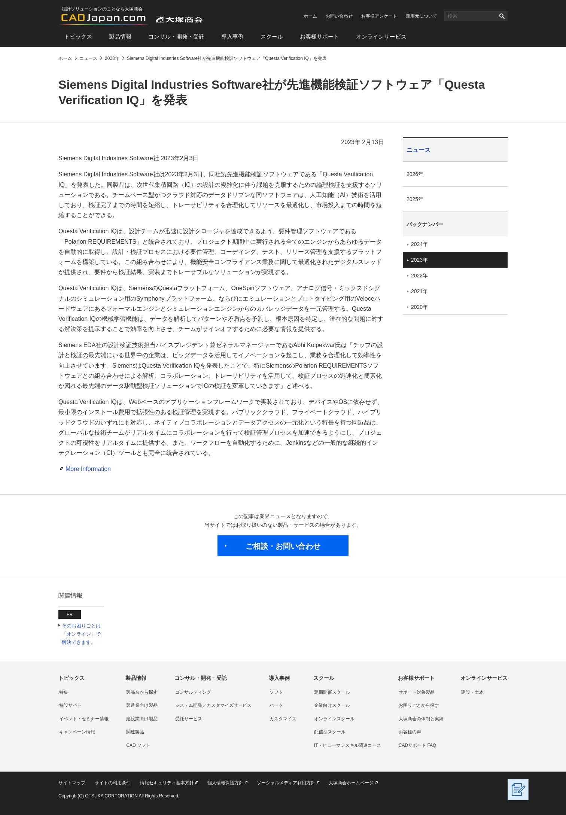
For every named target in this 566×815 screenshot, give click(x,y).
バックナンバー (425, 224)
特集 (63, 692)
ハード (276, 705)
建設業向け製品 (142, 718)
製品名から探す (142, 692)
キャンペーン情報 (77, 732)
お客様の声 (410, 732)
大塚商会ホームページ (351, 782)
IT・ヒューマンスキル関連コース (347, 745)
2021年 (419, 291)
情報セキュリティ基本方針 (167, 782)
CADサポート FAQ (417, 745)
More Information (88, 469)
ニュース (418, 150)
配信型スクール (330, 732)
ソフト (276, 692)
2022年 (419, 276)
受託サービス (188, 718)
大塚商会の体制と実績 (421, 718)
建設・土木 (472, 692)
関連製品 (135, 732)
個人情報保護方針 (225, 782)
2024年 (419, 244)
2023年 (419, 260)
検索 (502, 16)
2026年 (415, 174)
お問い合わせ (339, 16)
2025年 (415, 199)
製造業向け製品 (142, 705)
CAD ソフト (138, 745)
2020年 (419, 307)
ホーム (310, 16)
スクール (272, 36)
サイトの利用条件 (113, 782)
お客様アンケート (379, 16)
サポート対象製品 (417, 692)
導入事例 (232, 36)
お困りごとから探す (419, 705)
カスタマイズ (283, 718)
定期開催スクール (332, 692)
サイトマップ (71, 782)
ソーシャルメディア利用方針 (286, 782)
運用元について (421, 16)
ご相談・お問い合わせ (283, 546)
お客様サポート (319, 36)
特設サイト (70, 705)
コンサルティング (193, 692)
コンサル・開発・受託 (176, 36)
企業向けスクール (332, 705)
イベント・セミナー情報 (84, 718)
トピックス (78, 36)
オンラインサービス (381, 36)
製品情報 (120, 36)
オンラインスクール (334, 718)
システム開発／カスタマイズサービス (213, 705)
